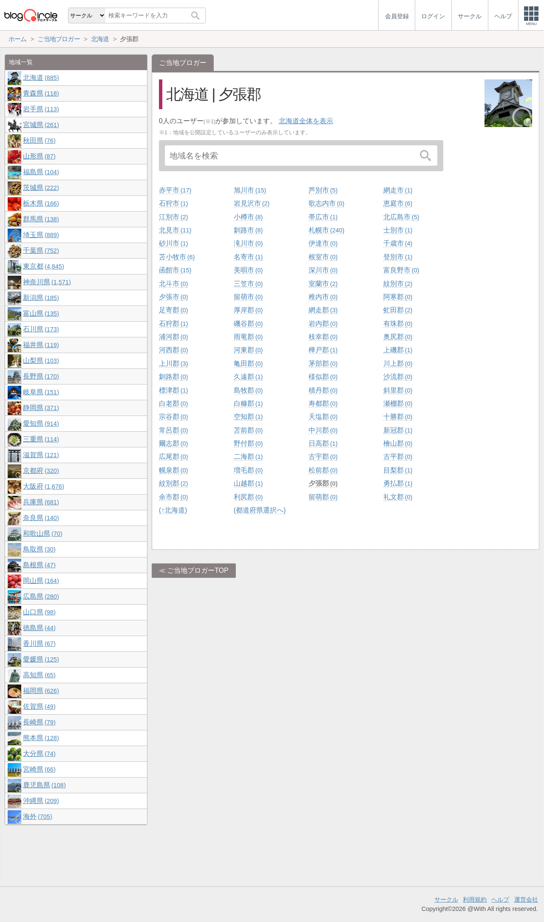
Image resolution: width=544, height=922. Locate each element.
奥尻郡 (397, 336)
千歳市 (397, 243)
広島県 (41, 596)
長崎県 (39, 722)
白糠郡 (248, 403)
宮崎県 (39, 769)
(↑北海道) (173, 510)
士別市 (397, 230)
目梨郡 (397, 470)
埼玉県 (41, 234)
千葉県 (41, 250)
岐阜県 (41, 392)
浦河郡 (173, 336)
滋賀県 (41, 454)
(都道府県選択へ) (260, 510)
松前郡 (323, 470)
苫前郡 (248, 430)
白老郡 (173, 403)
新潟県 (41, 297)
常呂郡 (173, 430)
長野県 (41, 376)
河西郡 (173, 350)
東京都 (43, 266)
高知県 (39, 675)
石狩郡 (173, 323)
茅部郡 (323, 363)
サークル (446, 899)
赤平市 (175, 190)
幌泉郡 (173, 470)
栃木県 (41, 203)
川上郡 (397, 363)
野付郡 (248, 443)
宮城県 (41, 124)
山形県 (39, 156)
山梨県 (41, 360)
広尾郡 (173, 456)
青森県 (41, 93)
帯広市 (323, 217)
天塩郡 (323, 416)
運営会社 (526, 899)
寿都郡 (323, 403)
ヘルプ (500, 899)
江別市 (173, 217)
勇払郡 (397, 483)
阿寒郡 (397, 296)
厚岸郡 (248, 310)
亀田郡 (248, 363)
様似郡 (323, 376)
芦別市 (323, 190)
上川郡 (173, 363)
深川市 (323, 270)
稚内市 (323, 296)
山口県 (39, 612)
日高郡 (323, 443)
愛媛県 (41, 659)
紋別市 (397, 283)
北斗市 (173, 283)
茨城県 (41, 187)
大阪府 (43, 486)
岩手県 (41, 109)
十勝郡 (397, 416)
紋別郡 (173, 483)
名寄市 (248, 256)
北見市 (175, 230)
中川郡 (323, 430)
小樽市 (248, 217)
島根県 (39, 564)
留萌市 (248, 296)
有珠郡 (397, 323)
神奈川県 (47, 282)
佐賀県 (39, 706)
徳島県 (39, 627)
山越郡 (248, 483)
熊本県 (41, 737)
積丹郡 (323, 390)
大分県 (39, 753)
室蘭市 (323, 283)
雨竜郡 (248, 336)
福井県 (41, 344)
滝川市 (248, 243)
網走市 (397, 190)
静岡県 (41, 407)
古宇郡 (323, 456)
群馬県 (41, 219)
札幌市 (326, 230)
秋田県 (39, 140)
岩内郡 (323, 323)
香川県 (39, 643)
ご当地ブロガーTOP (198, 570)
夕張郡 (323, 483)
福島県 (41, 171)
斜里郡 (397, 390)
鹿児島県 (44, 785)
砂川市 (173, 243)
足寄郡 (173, 310)
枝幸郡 (323, 336)
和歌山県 (42, 533)
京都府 (41, 470)
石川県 (41, 329)
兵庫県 (41, 502)
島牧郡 (248, 390)
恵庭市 (397, 203)
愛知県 (41, 423)
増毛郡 (248, 470)
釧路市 (248, 230)
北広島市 (401, 217)
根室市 (323, 256)
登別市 (397, 256)
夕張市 (173, 296)
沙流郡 (397, 376)
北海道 (41, 77)
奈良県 (41, 517)
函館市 (175, 270)
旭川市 (250, 190)
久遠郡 (248, 376)
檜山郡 (397, 443)
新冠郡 (397, 430)
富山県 (41, 313)
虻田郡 (397, 310)
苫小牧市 (177, 256)
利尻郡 (248, 497)
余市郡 (173, 497)
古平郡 (397, 456)
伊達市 (323, 243)
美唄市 (248, 270)
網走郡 (323, 310)
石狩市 (173, 203)
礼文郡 (397, 497)
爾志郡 (173, 443)
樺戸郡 (323, 350)
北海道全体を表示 (306, 120)
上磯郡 (397, 350)
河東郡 (248, 350)
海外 (37, 816)
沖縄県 (41, 800)
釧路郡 (173, 376)
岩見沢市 (251, 203)
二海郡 (248, 456)
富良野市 (401, 270)
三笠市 (248, 283)
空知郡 (248, 416)
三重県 (41, 439)
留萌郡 (323, 497)
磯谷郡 (248, 323)
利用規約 (475, 899)
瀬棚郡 (397, 403)
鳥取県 (39, 549)
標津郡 (173, 390)
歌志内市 (326, 203)
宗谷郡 (173, 416)
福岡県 (41, 690)
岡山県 (41, 580)
